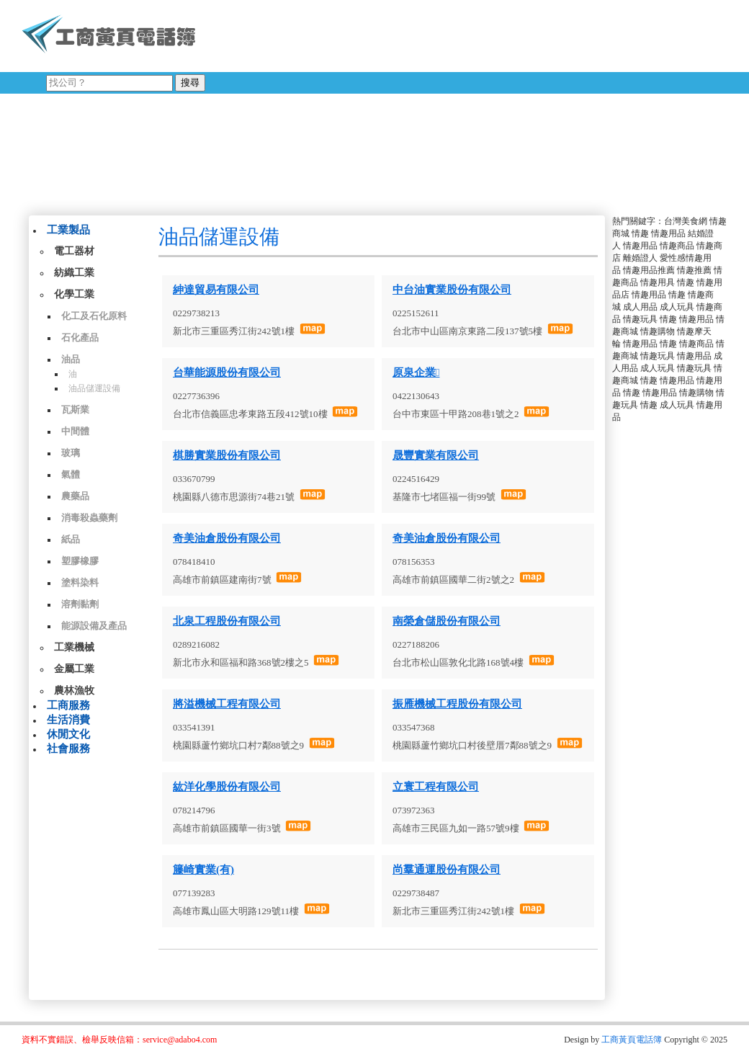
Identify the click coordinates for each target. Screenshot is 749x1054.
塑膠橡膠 (80, 560)
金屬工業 (74, 669)
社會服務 (68, 748)
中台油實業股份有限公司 (452, 289)
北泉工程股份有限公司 (227, 621)
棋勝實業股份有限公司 (227, 455)
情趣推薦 (694, 270)
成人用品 (640, 307)
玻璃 (70, 452)
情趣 (640, 233)
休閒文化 (68, 734)
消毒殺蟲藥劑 (89, 517)
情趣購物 (657, 331)
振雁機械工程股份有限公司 (457, 704)
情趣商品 (677, 246)
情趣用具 (657, 282)
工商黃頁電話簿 (631, 1040)
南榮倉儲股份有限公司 (447, 621)
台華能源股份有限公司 (227, 372)
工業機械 (74, 647)
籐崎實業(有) (203, 869)
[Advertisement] (423, 104)
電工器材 (74, 251)
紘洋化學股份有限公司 (227, 786)
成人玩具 (677, 307)
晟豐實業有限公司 (436, 455)
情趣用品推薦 (649, 270)
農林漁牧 (74, 690)
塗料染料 (80, 582)
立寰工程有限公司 (436, 786)
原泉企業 (416, 372)
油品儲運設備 (94, 388)
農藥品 (75, 496)
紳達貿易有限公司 (216, 289)
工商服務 (68, 705)
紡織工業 (74, 272)
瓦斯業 (75, 409)
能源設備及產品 (94, 625)
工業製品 (68, 230)
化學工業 (74, 294)
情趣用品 (668, 233)
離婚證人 (640, 258)
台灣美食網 (685, 221)
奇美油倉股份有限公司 (227, 538)
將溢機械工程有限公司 (227, 704)
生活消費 (68, 719)
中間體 (75, 431)
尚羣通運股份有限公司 (447, 869)
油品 (70, 359)
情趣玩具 (640, 319)
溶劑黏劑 (80, 604)
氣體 (70, 474)
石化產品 (80, 337)
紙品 (70, 539)
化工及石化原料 (94, 316)
